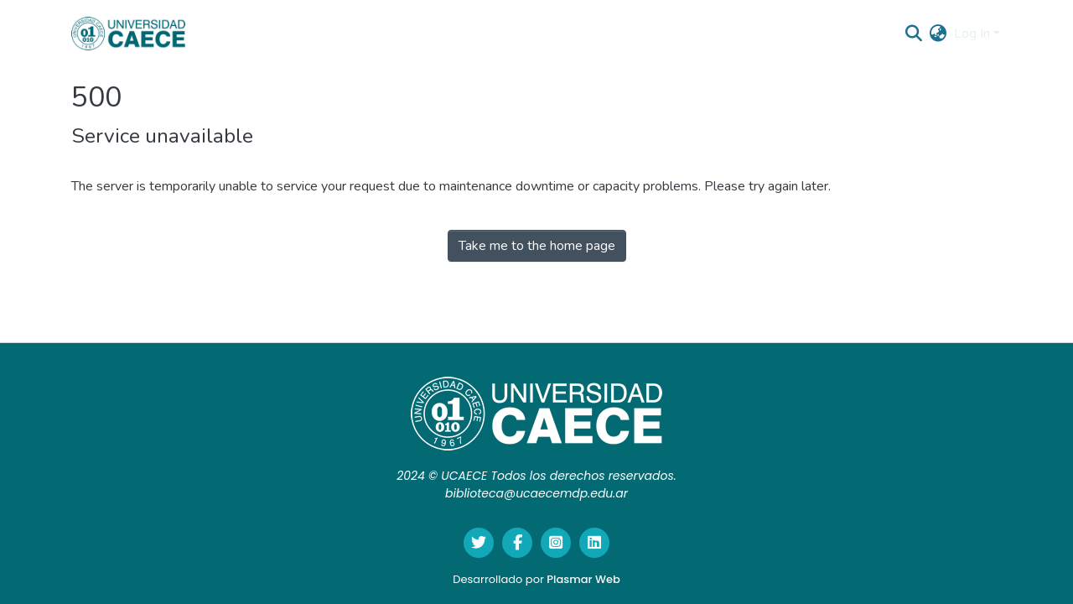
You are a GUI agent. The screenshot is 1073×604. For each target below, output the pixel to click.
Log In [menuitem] (972, 33)
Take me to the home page (537, 246)
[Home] (128, 33)
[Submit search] (914, 33)
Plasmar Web (583, 579)
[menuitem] (938, 33)
